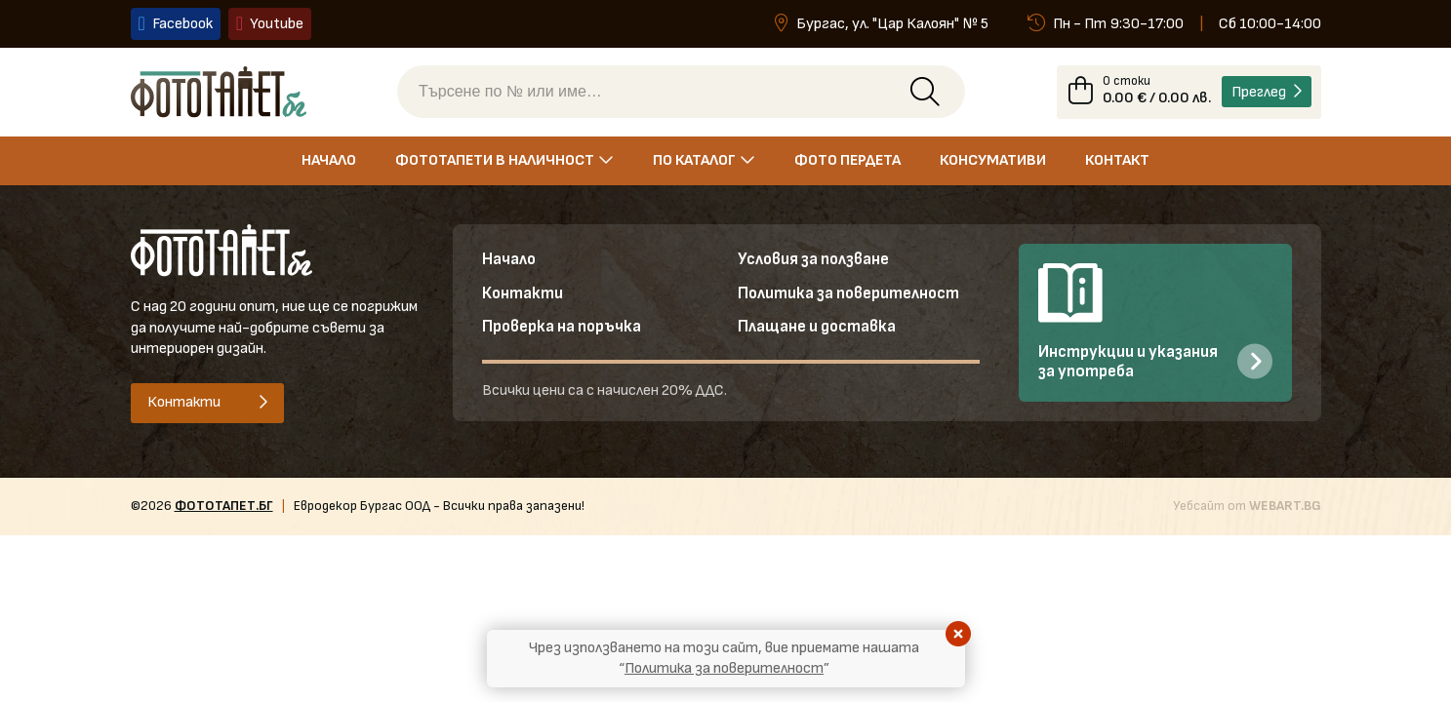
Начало (329, 161)
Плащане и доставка (817, 328)
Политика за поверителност (850, 295)
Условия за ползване (814, 261)
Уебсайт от (1247, 506)
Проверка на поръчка (562, 328)
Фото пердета (847, 161)
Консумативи (993, 161)
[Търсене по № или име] (661, 92)
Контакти (523, 295)
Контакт (1117, 161)
